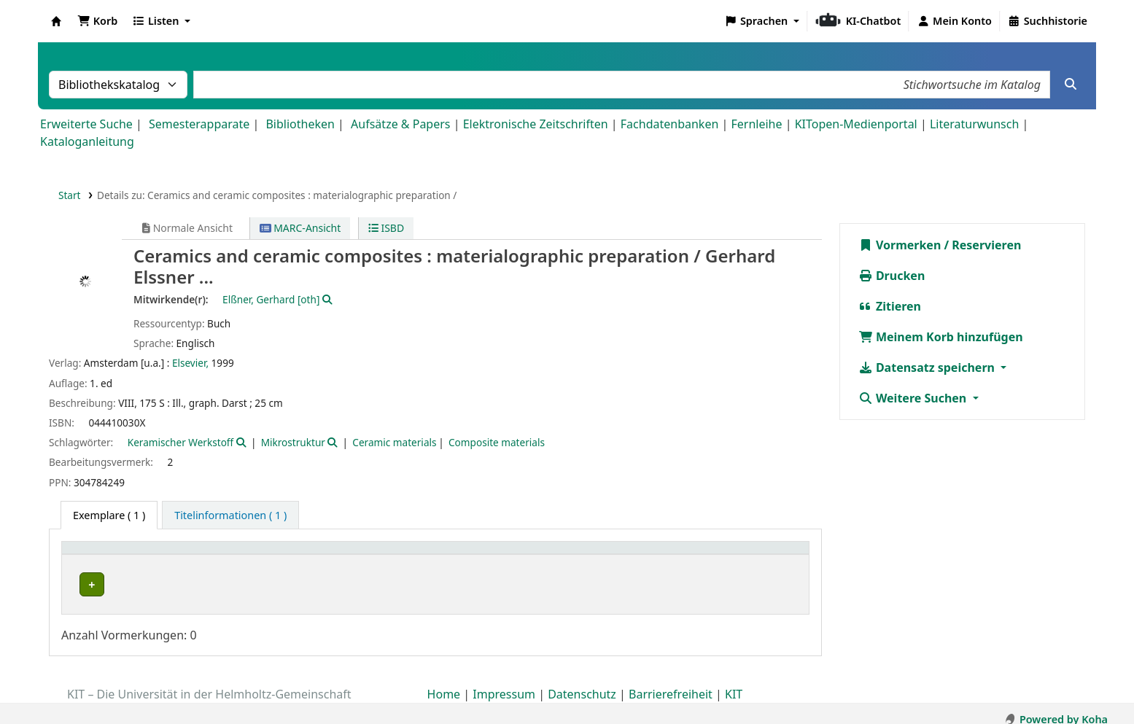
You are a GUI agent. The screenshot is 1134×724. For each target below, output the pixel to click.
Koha (56, 21)
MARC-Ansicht (300, 228)
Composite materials (496, 442)
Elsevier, (190, 363)
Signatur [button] (608, 555)
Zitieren (889, 306)
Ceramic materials (394, 442)
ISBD (386, 228)
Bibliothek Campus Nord (134, 584)
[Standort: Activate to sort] (516, 556)
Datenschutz (582, 682)
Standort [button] (482, 555)
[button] (97, 21)
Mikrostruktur (293, 442)
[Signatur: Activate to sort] (641, 556)
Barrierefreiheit (670, 682)
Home (444, 682)
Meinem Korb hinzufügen (940, 337)
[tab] (230, 515)
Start (69, 195)
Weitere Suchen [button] (914, 398)
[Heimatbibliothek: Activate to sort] (186, 556)
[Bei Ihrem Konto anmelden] (954, 21)
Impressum (504, 682)
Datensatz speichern (928, 367)
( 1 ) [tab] (109, 515)
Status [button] (727, 555)
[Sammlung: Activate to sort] (381, 556)
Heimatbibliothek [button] (114, 555)
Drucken (891, 276)
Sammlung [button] (344, 555)
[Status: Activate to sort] (756, 556)
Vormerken (899, 245)
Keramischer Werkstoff (180, 442)
